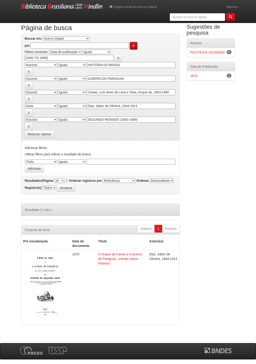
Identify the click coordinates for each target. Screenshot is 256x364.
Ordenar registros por (85, 180)
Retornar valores (39, 134)
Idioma (232, 7)
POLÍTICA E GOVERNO (207, 52)
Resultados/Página (39, 180)
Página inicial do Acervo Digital (133, 7)
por (27, 45)
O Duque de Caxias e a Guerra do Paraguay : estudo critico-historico (120, 258)
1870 (193, 76)
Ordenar (142, 180)
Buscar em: (33, 38)
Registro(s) (33, 188)
